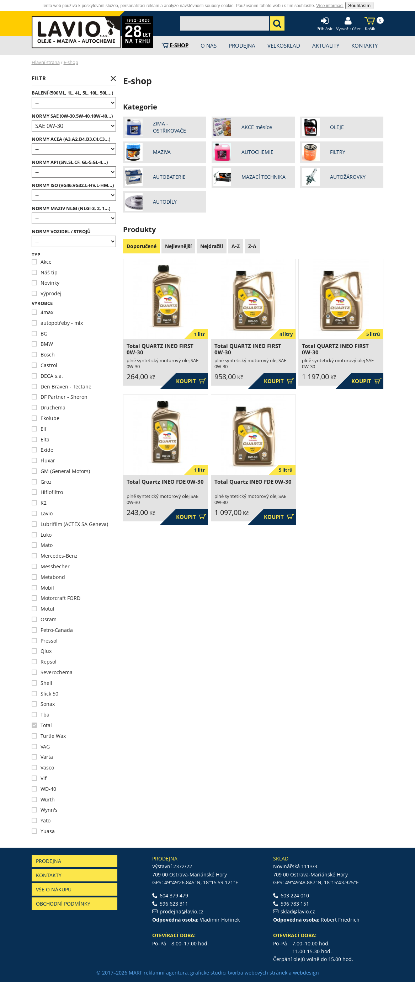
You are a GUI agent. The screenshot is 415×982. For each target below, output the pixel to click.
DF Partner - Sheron (59, 396)
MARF (135, 972)
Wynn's (45, 809)
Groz (42, 481)
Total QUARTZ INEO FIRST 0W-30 (160, 349)
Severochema (52, 672)
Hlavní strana (46, 62)
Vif (39, 778)
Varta (42, 756)
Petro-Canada (52, 630)
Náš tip (45, 272)
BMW (42, 343)
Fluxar (43, 460)
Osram (44, 619)
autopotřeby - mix (57, 323)
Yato (41, 820)
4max (42, 312)
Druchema (48, 407)
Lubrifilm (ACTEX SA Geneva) (70, 524)
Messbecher (51, 566)
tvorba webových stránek (257, 972)
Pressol (45, 640)
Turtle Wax (49, 736)
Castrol (44, 365)
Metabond (48, 577)
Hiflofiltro (47, 492)
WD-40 (44, 788)
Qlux (42, 651)
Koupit (191, 381)
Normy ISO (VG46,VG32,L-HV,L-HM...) (73, 185)
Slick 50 (45, 693)
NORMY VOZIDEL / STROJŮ (61, 231)
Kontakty (49, 875)
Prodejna (48, 861)
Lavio (42, 513)
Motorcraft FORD (56, 598)
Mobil (43, 587)
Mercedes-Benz (55, 555)
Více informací (330, 5)
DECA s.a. (47, 375)
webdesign (306, 972)
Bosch (43, 354)
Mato (42, 545)
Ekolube (45, 418)
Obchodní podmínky (63, 903)
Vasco (43, 767)
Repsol (44, 661)
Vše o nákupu (53, 889)
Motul (43, 608)
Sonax (43, 704)
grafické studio (207, 972)
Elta (40, 439)
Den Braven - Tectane (61, 386)
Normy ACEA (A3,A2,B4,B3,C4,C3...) (71, 139)
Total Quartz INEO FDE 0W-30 (165, 481)
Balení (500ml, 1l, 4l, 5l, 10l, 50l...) (72, 93)
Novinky (45, 282)
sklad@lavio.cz (298, 911)
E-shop (71, 62)
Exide (42, 449)
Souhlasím (359, 5)
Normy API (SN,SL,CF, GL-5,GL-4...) (70, 162)
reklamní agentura (166, 972)
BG (39, 333)
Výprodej (47, 293)
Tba (40, 714)
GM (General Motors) (61, 471)
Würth (43, 799)
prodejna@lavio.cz (181, 911)
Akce (42, 261)
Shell (42, 683)
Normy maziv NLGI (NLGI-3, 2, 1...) (71, 208)
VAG (41, 746)
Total (42, 725)
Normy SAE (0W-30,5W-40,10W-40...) (72, 116)
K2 (39, 502)
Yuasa (43, 831)
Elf (39, 428)
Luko (42, 534)
